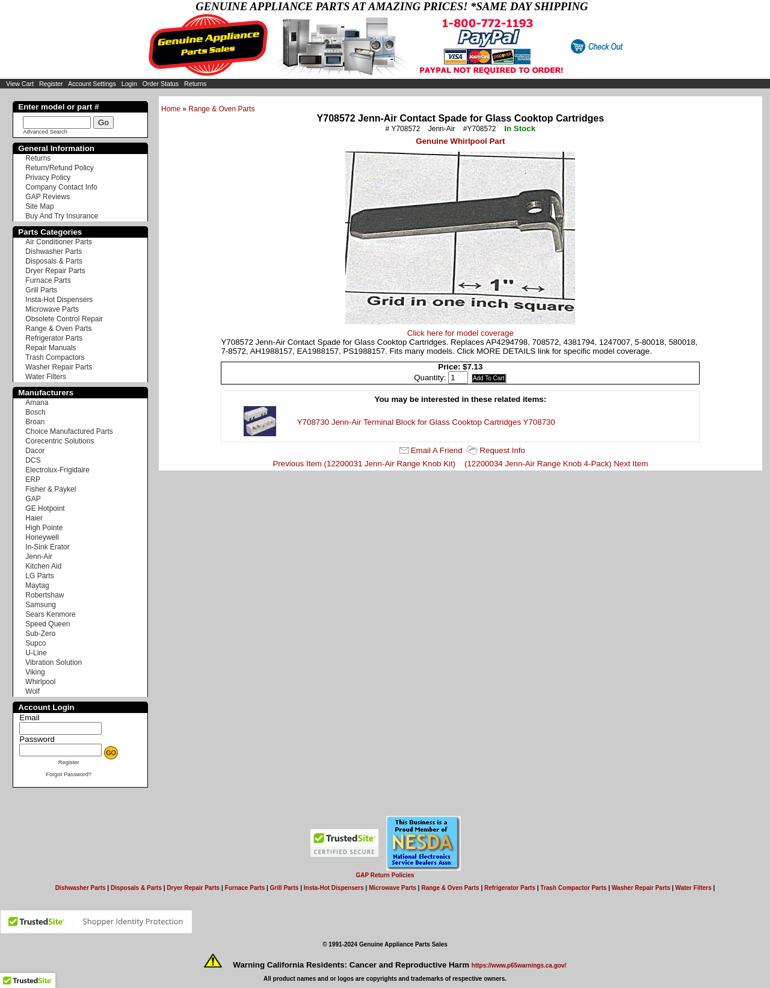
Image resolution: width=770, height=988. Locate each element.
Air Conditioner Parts (58, 242)
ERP (32, 479)
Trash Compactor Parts (573, 888)
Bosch (35, 412)
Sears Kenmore (50, 614)
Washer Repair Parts (58, 367)
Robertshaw (44, 595)
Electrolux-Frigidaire (57, 470)
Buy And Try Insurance (61, 216)
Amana (36, 402)
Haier (34, 518)
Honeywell (41, 537)
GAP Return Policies (385, 875)
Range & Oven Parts (221, 109)
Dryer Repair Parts (55, 271)
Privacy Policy (47, 177)
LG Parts (39, 576)
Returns (195, 83)
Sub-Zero (40, 633)
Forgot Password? (68, 774)
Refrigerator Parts (53, 338)
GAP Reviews (47, 197)
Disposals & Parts (53, 261)
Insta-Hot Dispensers (59, 299)
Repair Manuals (50, 348)
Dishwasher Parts (53, 251)
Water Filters (45, 376)
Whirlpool (40, 682)
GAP (32, 499)
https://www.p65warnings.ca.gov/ (519, 965)
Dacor (35, 450)
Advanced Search (45, 132)
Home (170, 109)
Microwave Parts (52, 309)
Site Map (39, 206)
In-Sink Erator (47, 547)
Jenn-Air (38, 556)
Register (51, 83)
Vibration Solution (53, 662)
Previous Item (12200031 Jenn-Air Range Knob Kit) (364, 463)
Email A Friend (437, 450)
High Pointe (44, 527)
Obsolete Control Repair (64, 319)
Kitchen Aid (43, 566)
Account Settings (92, 83)
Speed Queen (47, 624)
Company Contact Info (61, 187)
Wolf (32, 691)
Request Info (502, 450)
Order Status (161, 83)
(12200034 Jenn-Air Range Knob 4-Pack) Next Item (556, 463)
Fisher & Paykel (50, 489)
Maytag (37, 585)
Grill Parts (41, 290)
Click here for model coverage (460, 333)
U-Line (35, 653)
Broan (35, 422)
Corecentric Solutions (59, 441)
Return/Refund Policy (59, 168)
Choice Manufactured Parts (68, 431)
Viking (35, 672)
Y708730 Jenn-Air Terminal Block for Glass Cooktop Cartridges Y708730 (426, 422)
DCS (32, 460)
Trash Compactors (54, 357)
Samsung (40, 605)
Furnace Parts (47, 280)
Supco (35, 643)
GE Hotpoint (44, 508)
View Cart (20, 83)
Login (129, 83)
